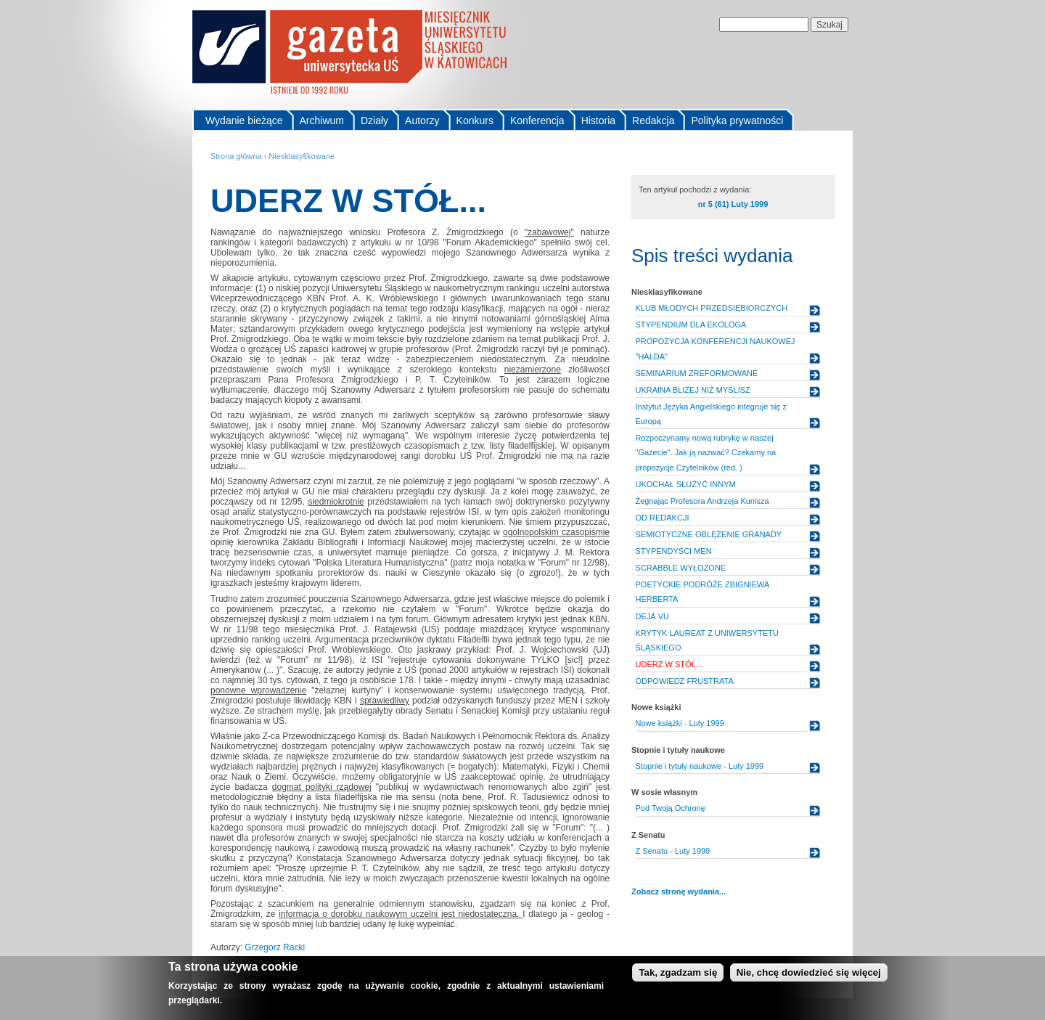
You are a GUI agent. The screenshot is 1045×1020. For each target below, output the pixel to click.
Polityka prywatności (737, 120)
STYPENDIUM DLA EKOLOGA (691, 324)
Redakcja (653, 120)
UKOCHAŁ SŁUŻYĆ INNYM (686, 484)
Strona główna (236, 156)
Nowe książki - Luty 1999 (680, 723)
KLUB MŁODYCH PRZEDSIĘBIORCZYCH (712, 307)
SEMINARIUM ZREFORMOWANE (697, 373)
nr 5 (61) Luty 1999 (733, 204)
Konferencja (537, 120)
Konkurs (474, 120)
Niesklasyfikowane (302, 156)
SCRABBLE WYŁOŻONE (681, 567)
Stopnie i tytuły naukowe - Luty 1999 (700, 766)
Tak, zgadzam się (678, 975)
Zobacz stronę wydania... (678, 891)
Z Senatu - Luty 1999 (673, 850)
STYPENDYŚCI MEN (674, 551)
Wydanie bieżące (244, 120)
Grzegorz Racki (275, 947)
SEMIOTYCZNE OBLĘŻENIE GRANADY (709, 534)
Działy (374, 120)
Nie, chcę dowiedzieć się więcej (809, 975)
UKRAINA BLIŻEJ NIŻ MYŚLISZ (693, 389)
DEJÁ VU (652, 616)
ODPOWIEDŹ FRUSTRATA (685, 681)
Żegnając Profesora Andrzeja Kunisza (702, 501)
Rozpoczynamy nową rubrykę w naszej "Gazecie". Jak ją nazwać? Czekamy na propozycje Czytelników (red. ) (706, 452)
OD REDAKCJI (662, 517)
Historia (598, 120)
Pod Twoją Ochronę (670, 808)
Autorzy (422, 120)
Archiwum (322, 120)
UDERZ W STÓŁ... (669, 664)
